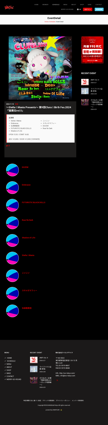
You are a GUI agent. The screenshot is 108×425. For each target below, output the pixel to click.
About (73, 4)
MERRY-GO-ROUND (67, 9)
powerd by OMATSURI (54, 410)
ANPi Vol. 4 (95, 80)
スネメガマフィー (29, 290)
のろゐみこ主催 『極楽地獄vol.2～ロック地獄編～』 (97, 103)
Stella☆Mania (28, 255)
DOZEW (25, 167)
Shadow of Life (28, 238)
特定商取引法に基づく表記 (32, 400)
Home (36, 4)
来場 (16, 104)
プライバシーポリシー (63, 400)
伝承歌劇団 (26, 308)
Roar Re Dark (27, 220)
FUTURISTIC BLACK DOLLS (33, 202)
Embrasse (26, 185)
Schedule (52, 21)
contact (98, 4)
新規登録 (99, 9)
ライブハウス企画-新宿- (97, 90)
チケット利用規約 (48, 400)
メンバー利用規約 (78, 400)
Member (45, 4)
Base (89, 4)
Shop (82, 4)
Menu (65, 4)
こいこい (26, 273)
